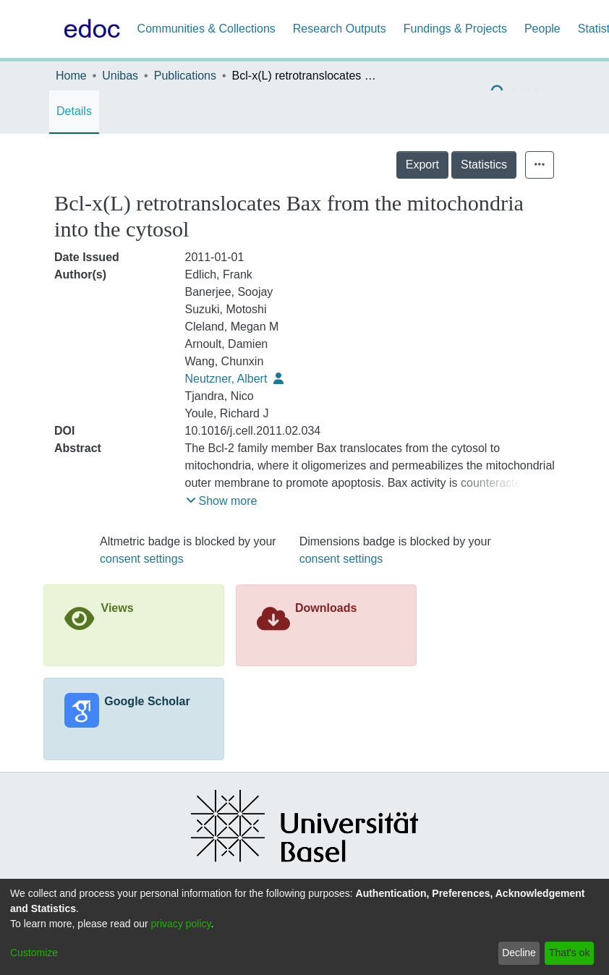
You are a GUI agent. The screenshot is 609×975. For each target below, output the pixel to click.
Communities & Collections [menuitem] (206, 28)
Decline (519, 952)
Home (71, 75)
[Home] (89, 28)
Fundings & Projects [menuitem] (455, 28)
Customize (34, 952)
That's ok (569, 952)
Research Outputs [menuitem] (339, 28)
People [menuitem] (542, 28)
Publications (185, 75)
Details (74, 111)
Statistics (484, 164)
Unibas (120, 75)
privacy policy (181, 923)
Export (422, 164)
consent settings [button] (142, 559)
